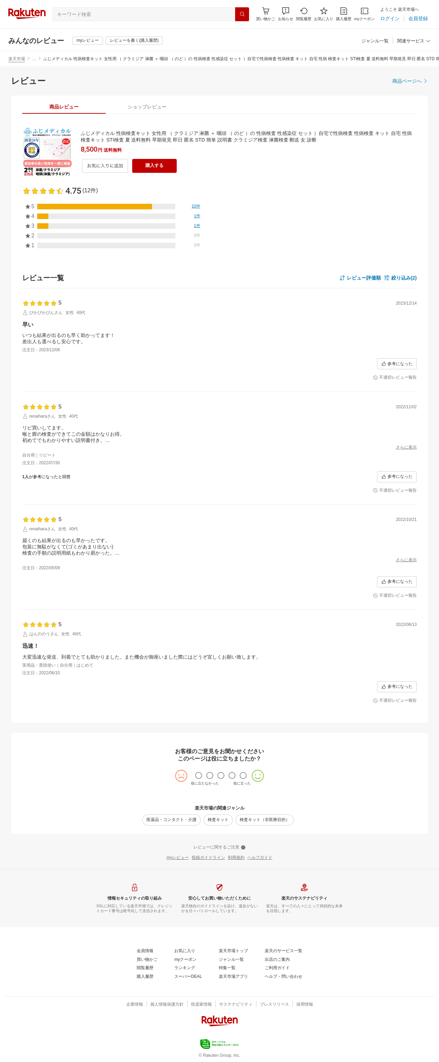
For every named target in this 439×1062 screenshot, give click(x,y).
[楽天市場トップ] (233, 951)
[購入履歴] (343, 14)
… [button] (34, 58)
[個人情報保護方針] (167, 1004)
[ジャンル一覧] (375, 41)
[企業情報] (134, 1004)
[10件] (196, 206)
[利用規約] (236, 858)
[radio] (198, 775)
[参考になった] (397, 363)
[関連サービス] (414, 41)
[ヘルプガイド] (259, 858)
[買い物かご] (147, 960)
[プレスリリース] (274, 1004)
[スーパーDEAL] (188, 977)
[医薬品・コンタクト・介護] (171, 820)
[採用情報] (304, 1004)
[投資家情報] (201, 1004)
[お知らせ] (285, 14)
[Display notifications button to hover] (265, 14)
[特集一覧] (227, 968)
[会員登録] (418, 18)
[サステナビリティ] (236, 1004)
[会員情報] (145, 951)
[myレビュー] (87, 41)
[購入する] (154, 166)
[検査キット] (218, 820)
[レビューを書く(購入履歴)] (134, 41)
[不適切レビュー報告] (395, 377)
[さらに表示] (406, 447)
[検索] (242, 14)
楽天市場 (16, 58)
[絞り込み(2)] (400, 278)
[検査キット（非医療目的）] (265, 820)
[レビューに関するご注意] (219, 847)
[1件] (197, 216)
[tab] (64, 107)
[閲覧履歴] (303, 14)
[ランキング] (184, 968)
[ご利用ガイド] (277, 968)
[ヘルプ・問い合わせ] (283, 977)
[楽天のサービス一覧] (283, 951)
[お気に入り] (323, 14)
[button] (285, 14)
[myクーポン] (364, 14)
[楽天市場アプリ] (233, 977)
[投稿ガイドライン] (208, 858)
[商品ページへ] (410, 81)
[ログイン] (390, 18)
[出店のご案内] (277, 960)
